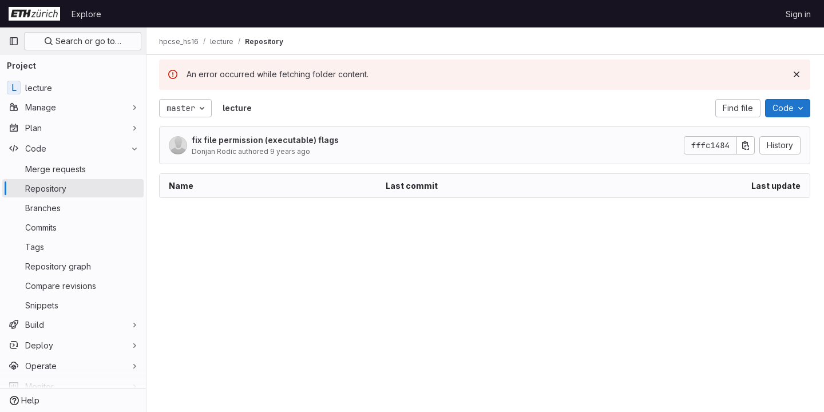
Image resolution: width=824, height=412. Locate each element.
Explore (86, 14)
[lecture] (73, 87)
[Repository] (73, 188)
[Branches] (73, 208)
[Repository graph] (73, 266)
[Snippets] (73, 305)
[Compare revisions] (73, 285)
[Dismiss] (796, 74)
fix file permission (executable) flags (266, 140)
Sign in (798, 14)
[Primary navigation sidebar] (14, 41)
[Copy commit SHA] (745, 145)
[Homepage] (34, 14)
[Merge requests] (73, 169)
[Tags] (73, 246)
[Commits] (73, 227)
